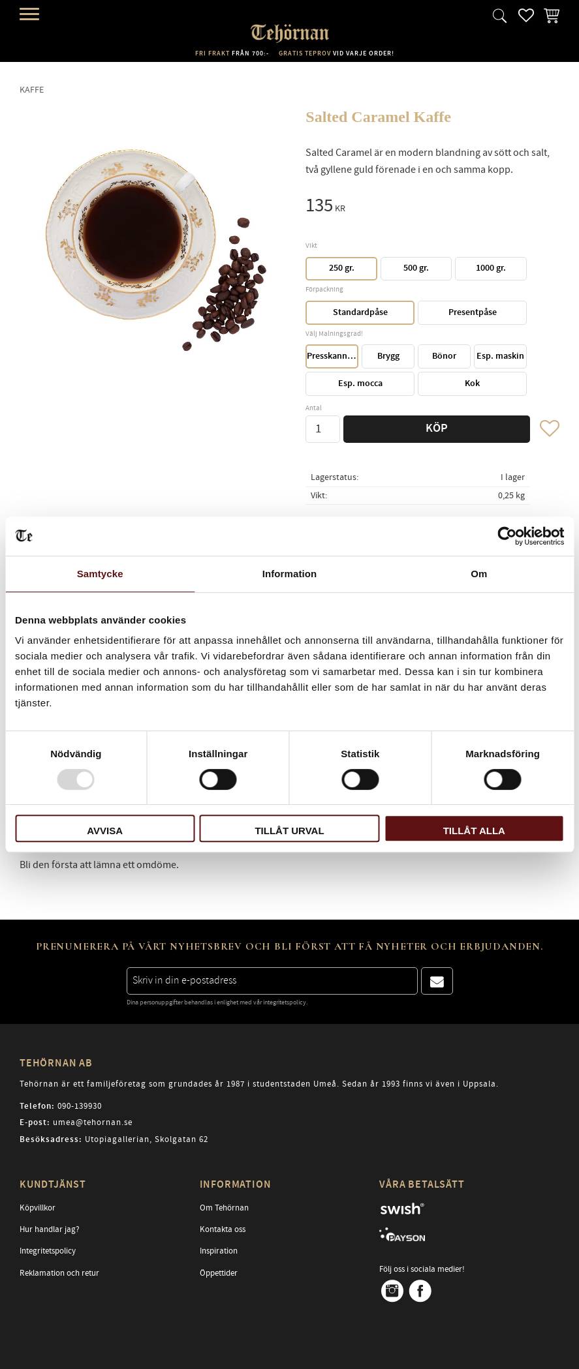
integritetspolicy (284, 1002)
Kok (472, 383)
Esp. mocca (360, 383)
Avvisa (105, 830)
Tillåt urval (289, 830)
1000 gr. (491, 268)
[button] (31, 14)
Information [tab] (289, 573)
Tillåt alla (474, 830)
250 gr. (341, 268)
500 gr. (416, 268)
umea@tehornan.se (93, 1122)
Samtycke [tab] (100, 573)
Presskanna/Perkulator (332, 356)
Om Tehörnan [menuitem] (224, 1208)
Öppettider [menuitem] (219, 1273)
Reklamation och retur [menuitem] (59, 1273)
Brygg (388, 356)
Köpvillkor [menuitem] (37, 1208)
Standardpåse (360, 312)
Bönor (444, 356)
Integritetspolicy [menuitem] (48, 1251)
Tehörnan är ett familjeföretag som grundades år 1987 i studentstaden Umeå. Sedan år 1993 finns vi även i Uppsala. (259, 1084)
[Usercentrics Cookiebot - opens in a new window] (507, 536)
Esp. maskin (500, 356)
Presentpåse (472, 312)
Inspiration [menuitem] (219, 1251)
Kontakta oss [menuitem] (222, 1229)
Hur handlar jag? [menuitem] (50, 1229)
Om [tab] (479, 573)
